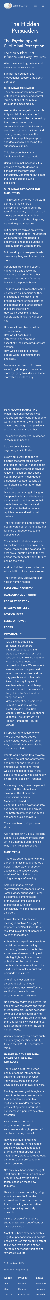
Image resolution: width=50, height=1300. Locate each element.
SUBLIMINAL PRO (20, 6)
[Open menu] (35, 5)
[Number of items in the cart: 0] (43, 6)
